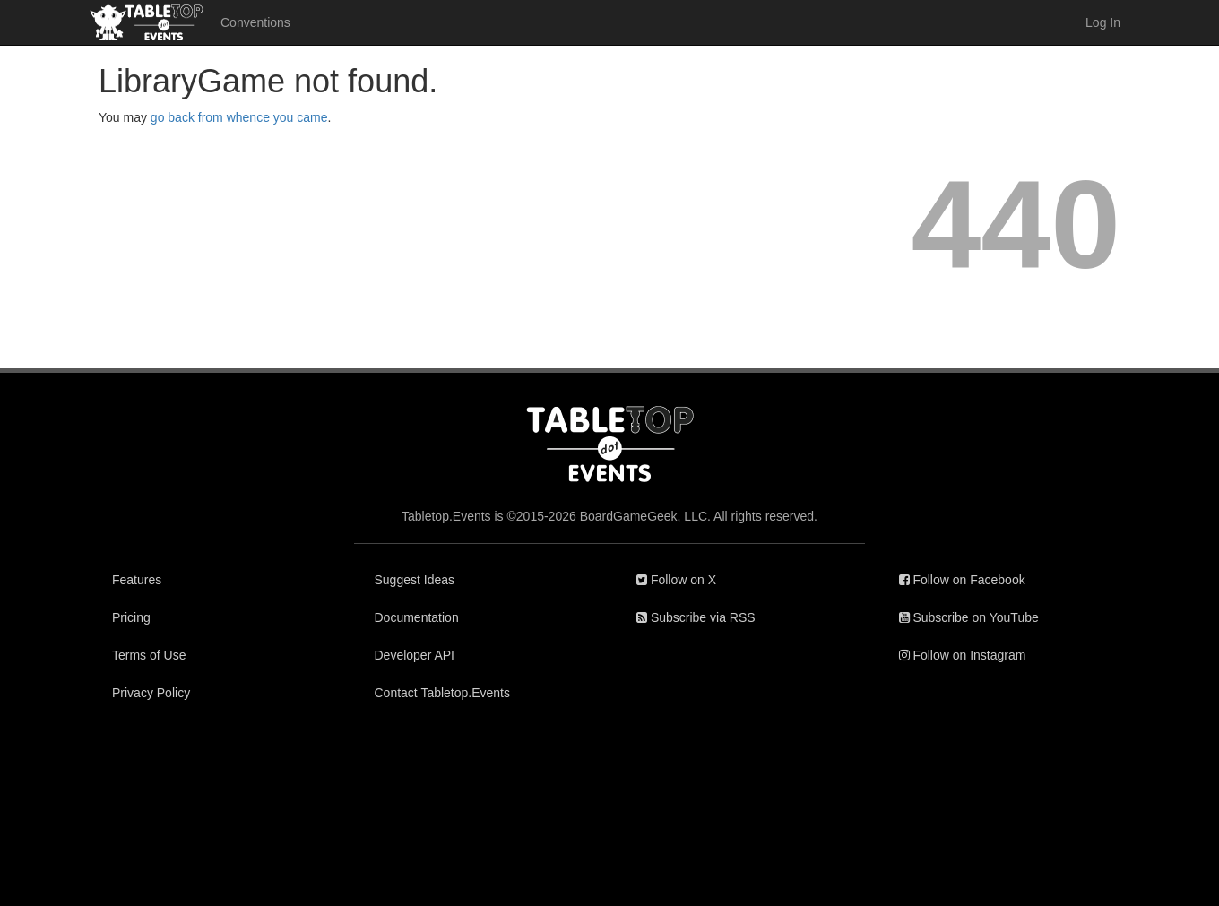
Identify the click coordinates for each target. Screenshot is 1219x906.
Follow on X (676, 580)
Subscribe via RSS (696, 617)
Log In (1102, 22)
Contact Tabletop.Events (443, 693)
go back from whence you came (239, 117)
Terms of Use (149, 655)
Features (136, 580)
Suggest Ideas (415, 580)
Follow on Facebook (962, 580)
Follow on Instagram (962, 655)
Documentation (417, 617)
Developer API (415, 655)
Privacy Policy (151, 693)
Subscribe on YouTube (969, 617)
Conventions (255, 22)
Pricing (131, 617)
